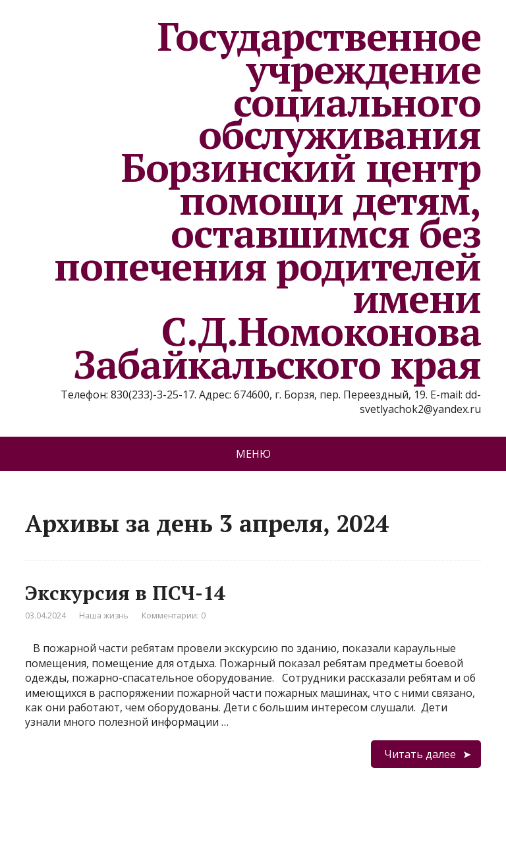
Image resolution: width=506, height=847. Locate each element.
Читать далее (420, 754)
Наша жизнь (103, 615)
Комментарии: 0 (174, 615)
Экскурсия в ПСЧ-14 (125, 593)
